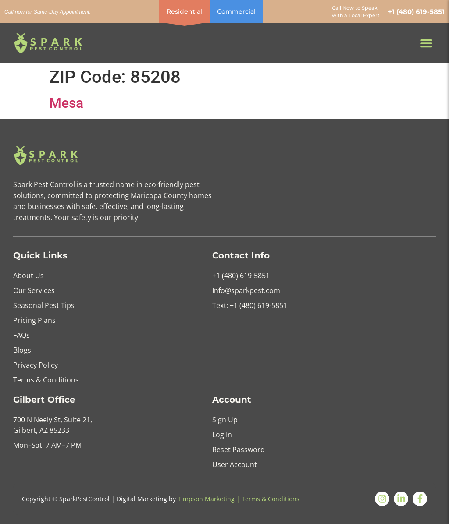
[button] (426, 43)
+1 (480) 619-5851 (416, 11)
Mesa (66, 103)
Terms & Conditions (270, 499)
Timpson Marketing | (209, 499)
